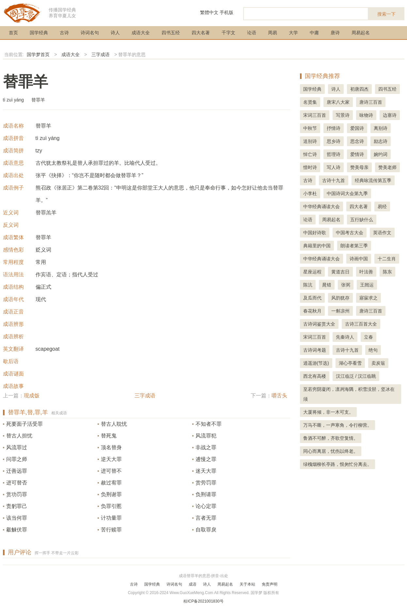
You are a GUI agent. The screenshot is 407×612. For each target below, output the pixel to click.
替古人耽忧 (114, 424)
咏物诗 (366, 115)
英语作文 (382, 232)
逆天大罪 (111, 459)
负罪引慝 (111, 506)
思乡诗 (333, 141)
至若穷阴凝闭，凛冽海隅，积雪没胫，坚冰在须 (349, 394)
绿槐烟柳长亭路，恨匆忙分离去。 (337, 464)
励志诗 (380, 141)
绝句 (373, 350)
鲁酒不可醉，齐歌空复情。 (330, 438)
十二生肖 (387, 258)
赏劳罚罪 (206, 482)
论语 (251, 32)
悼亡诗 (310, 154)
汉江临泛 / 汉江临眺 (356, 376)
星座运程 (312, 271)
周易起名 (361, 32)
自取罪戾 (206, 529)
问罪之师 (16, 459)
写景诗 (343, 115)
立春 (368, 337)
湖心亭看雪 (350, 363)
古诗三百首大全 (361, 324)
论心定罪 (206, 506)
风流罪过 (16, 447)
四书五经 (171, 32)
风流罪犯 (206, 435)
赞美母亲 (359, 167)
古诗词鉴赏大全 (319, 324)
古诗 (64, 32)
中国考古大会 (349, 232)
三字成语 (100, 54)
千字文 (228, 32)
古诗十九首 (333, 180)
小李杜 (310, 193)
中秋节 (310, 128)
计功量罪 (111, 518)
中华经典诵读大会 (321, 206)
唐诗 (335, 32)
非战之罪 (206, 447)
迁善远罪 (16, 471)
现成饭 (31, 395)
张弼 (345, 284)
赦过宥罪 (111, 482)
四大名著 (201, 32)
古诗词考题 (314, 350)
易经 (382, 206)
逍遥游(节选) (316, 363)
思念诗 (357, 141)
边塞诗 (390, 115)
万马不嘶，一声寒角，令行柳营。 (337, 425)
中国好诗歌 (314, 232)
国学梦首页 (38, 54)
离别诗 (380, 128)
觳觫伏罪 (16, 529)
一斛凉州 (340, 311)
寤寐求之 (368, 297)
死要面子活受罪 (24, 424)
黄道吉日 (340, 271)
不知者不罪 (209, 424)
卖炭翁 (378, 363)
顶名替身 (111, 447)
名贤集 (310, 102)
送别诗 (310, 141)
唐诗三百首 (370, 102)
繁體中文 (209, 12)
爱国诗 (357, 128)
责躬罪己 (16, 506)
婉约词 (380, 154)
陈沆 (307, 284)
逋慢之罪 (206, 459)
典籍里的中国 (317, 245)
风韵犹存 (340, 297)
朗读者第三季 (354, 245)
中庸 (314, 32)
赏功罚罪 (16, 494)
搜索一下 (386, 14)
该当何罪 (16, 518)
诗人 (115, 32)
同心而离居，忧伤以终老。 (330, 451)
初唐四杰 (359, 89)
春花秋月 (312, 311)
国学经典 (39, 32)
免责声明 (269, 584)
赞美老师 (387, 167)
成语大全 (141, 32)
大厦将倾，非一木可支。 (328, 412)
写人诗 (333, 167)
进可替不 (111, 471)
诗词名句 (90, 32)
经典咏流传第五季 (373, 180)
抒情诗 (333, 128)
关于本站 (247, 584)
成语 (192, 584)
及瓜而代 (312, 297)
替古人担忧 (19, 435)
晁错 (326, 284)
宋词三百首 (314, 115)
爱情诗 (357, 154)
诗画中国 (359, 258)
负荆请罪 (206, 494)
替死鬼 (109, 435)
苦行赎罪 (111, 529)
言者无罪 (206, 518)
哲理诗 (333, 154)
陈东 (387, 271)
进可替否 (16, 482)
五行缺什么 (361, 219)
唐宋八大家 (338, 102)
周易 (272, 32)
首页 (13, 32)
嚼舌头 (279, 395)
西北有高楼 (314, 376)
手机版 (226, 12)
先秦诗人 (345, 337)
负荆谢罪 (111, 494)
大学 (293, 32)
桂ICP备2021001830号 (203, 601)
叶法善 (366, 271)
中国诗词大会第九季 (347, 193)
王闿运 (367, 284)
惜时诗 (310, 167)
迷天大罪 (206, 471)
